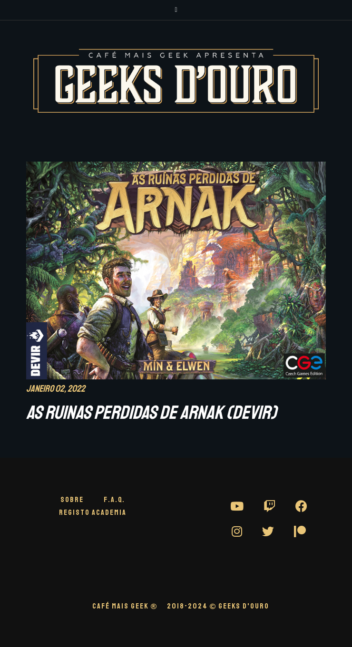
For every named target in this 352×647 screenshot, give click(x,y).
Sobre (72, 499)
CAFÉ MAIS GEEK (124, 606)
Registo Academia (93, 512)
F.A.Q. (114, 499)
